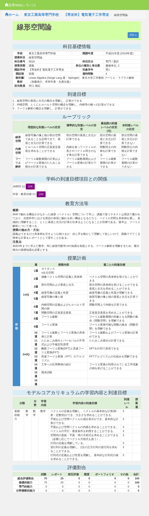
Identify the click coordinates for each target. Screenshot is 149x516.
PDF (133, 35)
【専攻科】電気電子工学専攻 (86, 15)
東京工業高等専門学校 (41, 15)
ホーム (12, 15)
